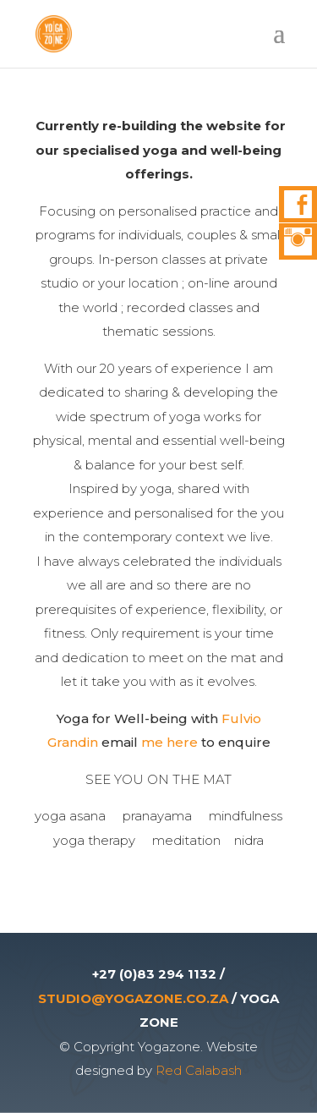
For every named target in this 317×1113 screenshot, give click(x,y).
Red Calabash (199, 1070)
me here (171, 742)
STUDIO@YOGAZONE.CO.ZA (133, 998)
